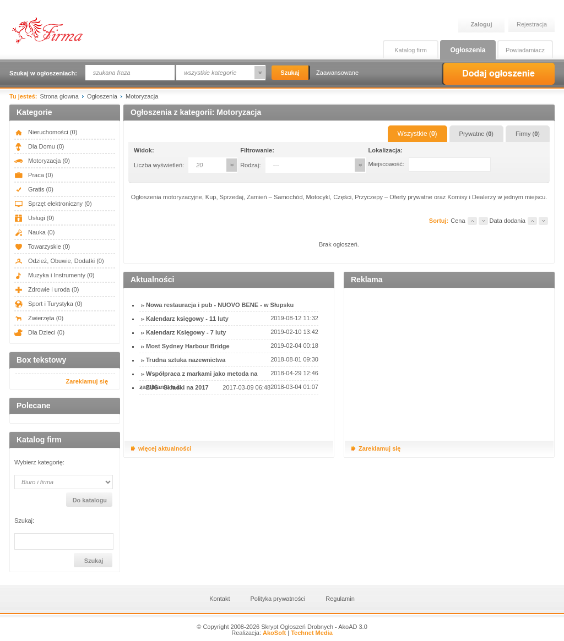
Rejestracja (532, 24)
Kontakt (219, 598)
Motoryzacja (42, 160)
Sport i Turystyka (48, 303)
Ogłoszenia (467, 50)
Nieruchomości (45, 132)
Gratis (33, 189)
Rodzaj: (250, 165)
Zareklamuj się (87, 381)
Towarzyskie (42, 246)
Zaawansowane (337, 72)
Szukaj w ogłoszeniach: (43, 73)
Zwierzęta (38, 318)
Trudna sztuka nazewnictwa (185, 360)
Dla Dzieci (39, 332)
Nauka (34, 232)
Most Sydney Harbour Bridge (188, 346)
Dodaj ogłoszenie (498, 74)
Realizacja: (258, 632)
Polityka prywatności (278, 598)
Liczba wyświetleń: (159, 165)
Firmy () (528, 133)
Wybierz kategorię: (39, 462)
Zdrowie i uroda (46, 289)
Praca (33, 175)
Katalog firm (410, 50)
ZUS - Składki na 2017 (177, 387)
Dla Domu (39, 146)
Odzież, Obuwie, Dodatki (59, 261)
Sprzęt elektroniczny (53, 203)
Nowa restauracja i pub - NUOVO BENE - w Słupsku (220, 305)
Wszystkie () (417, 134)
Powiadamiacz (525, 50)
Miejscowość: (386, 164)
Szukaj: (24, 521)
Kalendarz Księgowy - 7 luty (186, 332)
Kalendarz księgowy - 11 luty (187, 318)
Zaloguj (481, 24)
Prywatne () (476, 133)
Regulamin (340, 598)
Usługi (34, 218)
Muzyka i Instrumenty (54, 275)
